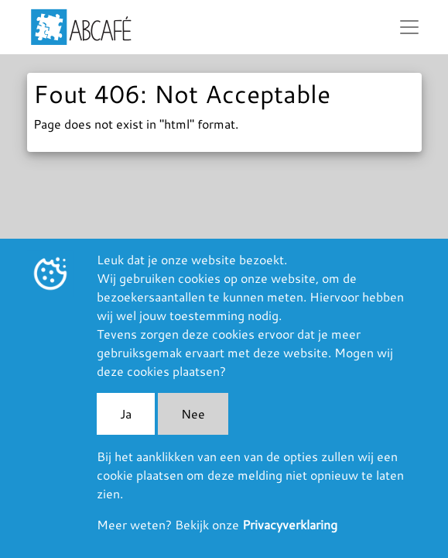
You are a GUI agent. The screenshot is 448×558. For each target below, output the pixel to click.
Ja (126, 413)
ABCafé (81, 27)
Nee (193, 413)
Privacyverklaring (289, 524)
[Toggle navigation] (409, 27)
